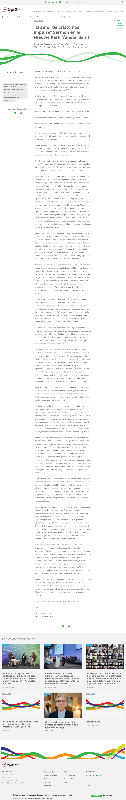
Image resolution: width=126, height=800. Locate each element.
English (121, 23)
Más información (57, 798)
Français (120, 26)
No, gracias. (107, 796)
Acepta (96, 796)
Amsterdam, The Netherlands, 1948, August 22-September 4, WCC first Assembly (13, 91)
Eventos (68, 11)
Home (3, 17)
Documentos (23, 17)
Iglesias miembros (49, 11)
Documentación (98, 11)
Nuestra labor (77, 11)
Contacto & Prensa (112, 11)
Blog (122, 11)
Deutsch (120, 28)
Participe (88, 11)
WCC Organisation (9, 100)
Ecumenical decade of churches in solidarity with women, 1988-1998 (13, 96)
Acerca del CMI (36, 11)
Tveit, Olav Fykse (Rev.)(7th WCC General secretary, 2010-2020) (15, 85)
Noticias (60, 11)
